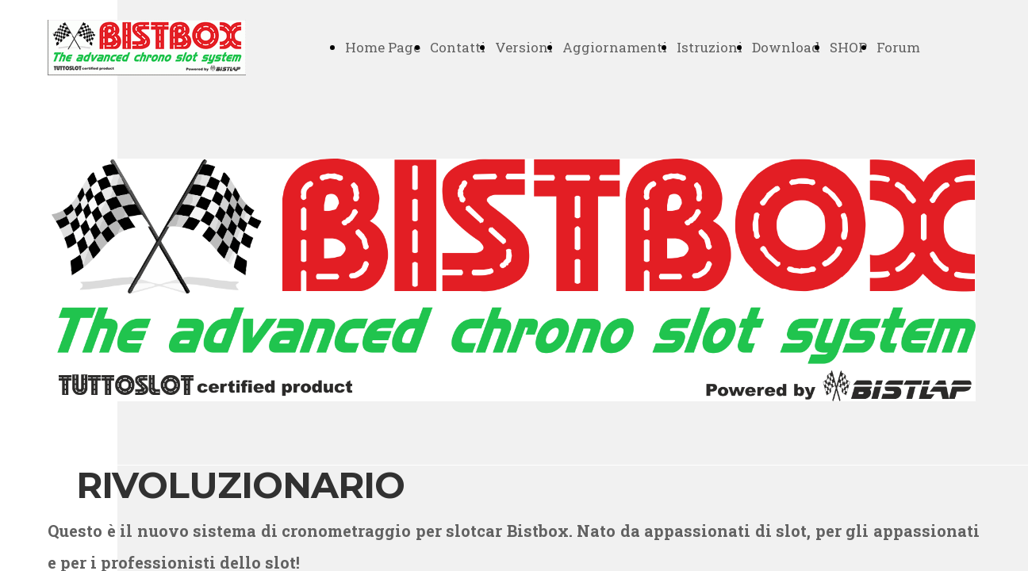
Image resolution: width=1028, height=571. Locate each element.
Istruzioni (709, 47)
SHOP (848, 47)
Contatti (457, 47)
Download (786, 47)
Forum (898, 47)
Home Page (382, 47)
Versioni (524, 47)
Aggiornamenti (614, 47)
